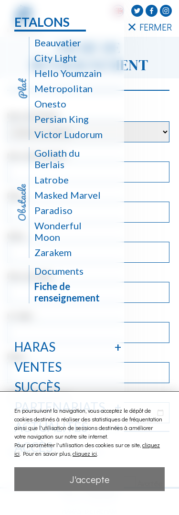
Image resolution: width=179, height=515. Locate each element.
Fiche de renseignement (67, 291)
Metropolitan (63, 88)
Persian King (61, 119)
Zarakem (53, 252)
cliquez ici (85, 453)
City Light (55, 58)
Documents (59, 271)
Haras (34, 346)
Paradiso (53, 210)
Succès (37, 387)
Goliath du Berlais (57, 158)
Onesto (50, 103)
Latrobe (51, 179)
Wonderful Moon (58, 231)
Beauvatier (57, 42)
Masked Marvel (67, 195)
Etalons (42, 22)
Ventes (38, 367)
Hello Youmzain (68, 73)
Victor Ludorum (68, 134)
